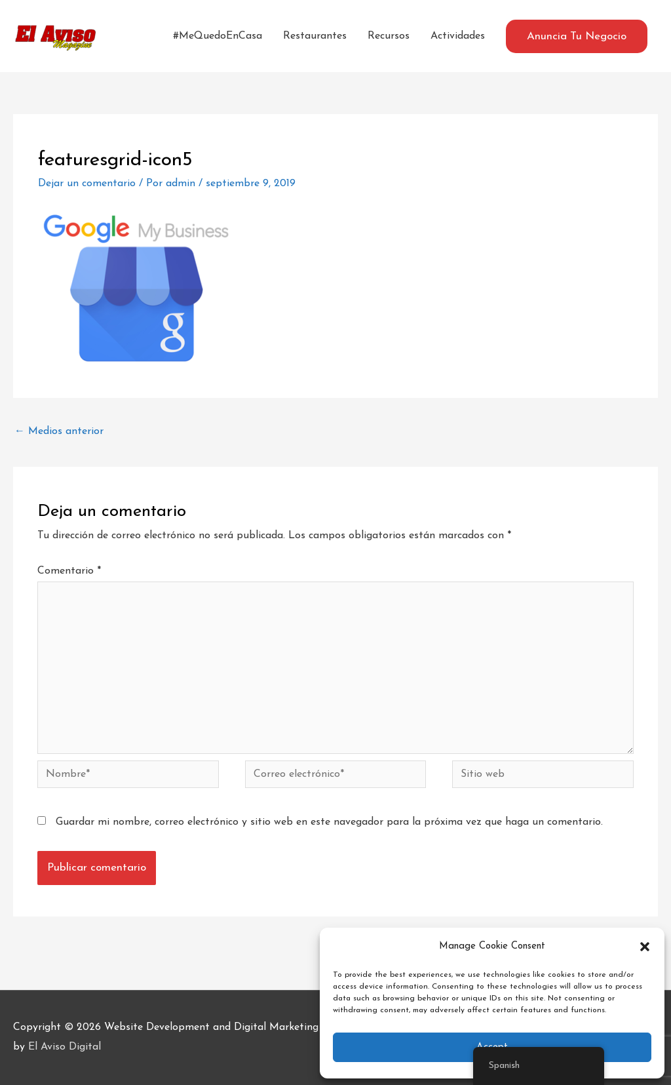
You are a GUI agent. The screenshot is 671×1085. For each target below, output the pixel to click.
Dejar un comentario (87, 183)
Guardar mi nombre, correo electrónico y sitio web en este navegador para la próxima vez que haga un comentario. (329, 822)
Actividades (458, 36)
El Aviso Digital (64, 1047)
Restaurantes (315, 36)
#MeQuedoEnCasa (217, 36)
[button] (644, 946)
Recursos (389, 36)
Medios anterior (59, 431)
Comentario (69, 571)
